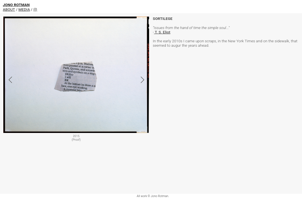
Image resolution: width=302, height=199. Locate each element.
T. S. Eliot (162, 32)
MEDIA (24, 9)
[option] (76, 80)
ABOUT (9, 9)
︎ (35, 10)
